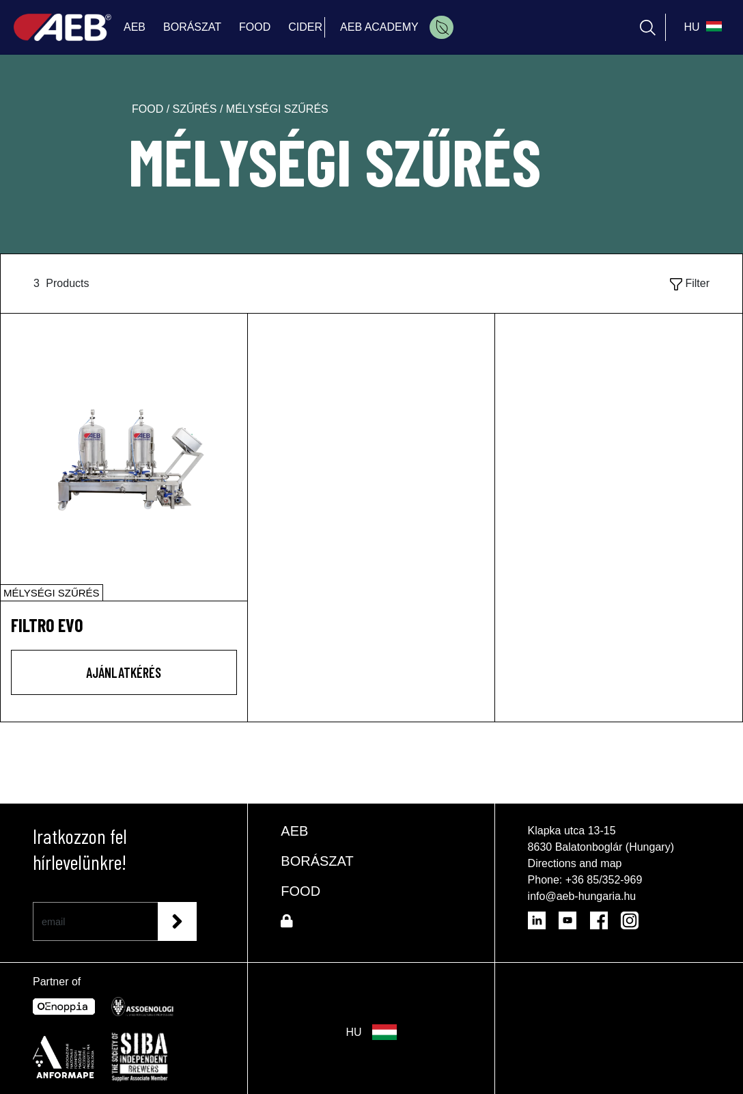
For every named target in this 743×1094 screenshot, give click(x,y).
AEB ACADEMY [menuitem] (379, 27)
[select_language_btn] (701, 27)
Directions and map (575, 863)
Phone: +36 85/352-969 (585, 880)
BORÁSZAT (317, 861)
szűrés (196, 109)
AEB (294, 830)
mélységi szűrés (277, 109)
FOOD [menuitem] (254, 27)
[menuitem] (441, 27)
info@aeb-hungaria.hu (582, 896)
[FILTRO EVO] (123, 457)
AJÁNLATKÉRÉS (123, 672)
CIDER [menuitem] (305, 27)
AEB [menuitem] (134, 27)
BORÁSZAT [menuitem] (192, 27)
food (149, 109)
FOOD (300, 891)
